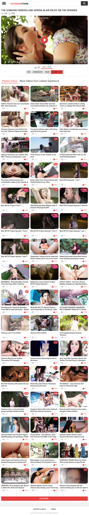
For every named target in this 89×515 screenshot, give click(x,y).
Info (28, 72)
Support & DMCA (39, 509)
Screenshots (38, 72)
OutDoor (19, 3)
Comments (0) (57, 72)
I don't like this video (38, 67)
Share (47, 72)
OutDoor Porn (42, 513)
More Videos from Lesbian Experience (39, 81)
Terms (53, 509)
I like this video (35, 67)
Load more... (44, 498)
